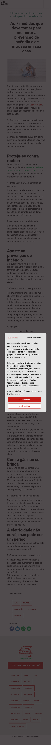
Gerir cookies (24, 406)
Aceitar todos (24, 400)
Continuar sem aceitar (34, 337)
